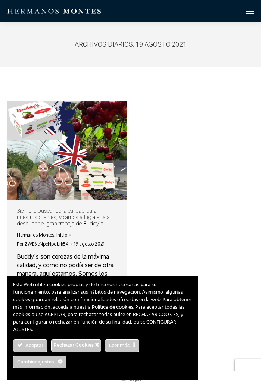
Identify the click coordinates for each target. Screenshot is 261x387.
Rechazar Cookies (76, 345)
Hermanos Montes (35, 235)
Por (42, 244)
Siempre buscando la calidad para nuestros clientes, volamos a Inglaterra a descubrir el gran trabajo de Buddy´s (63, 217)
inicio (61, 235)
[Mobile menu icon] (250, 11)
